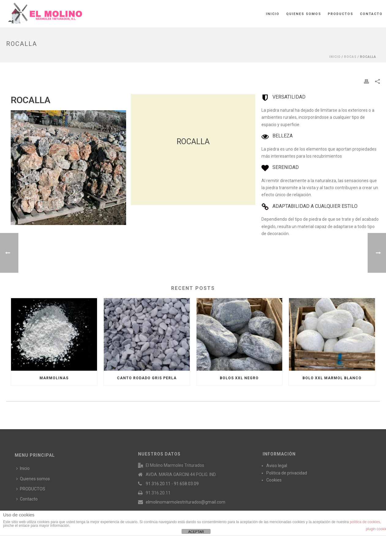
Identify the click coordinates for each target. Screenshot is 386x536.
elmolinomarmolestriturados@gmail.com (185, 502)
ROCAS (350, 56)
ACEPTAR (196, 532)
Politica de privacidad (286, 472)
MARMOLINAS (54, 378)
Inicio (272, 14)
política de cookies (365, 522)
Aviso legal (276, 465)
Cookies (274, 480)
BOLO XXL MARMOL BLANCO (332, 378)
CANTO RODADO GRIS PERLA (147, 378)
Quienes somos (303, 14)
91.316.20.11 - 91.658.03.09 (172, 483)
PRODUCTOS (340, 14)
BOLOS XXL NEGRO (239, 378)
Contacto (371, 14)
